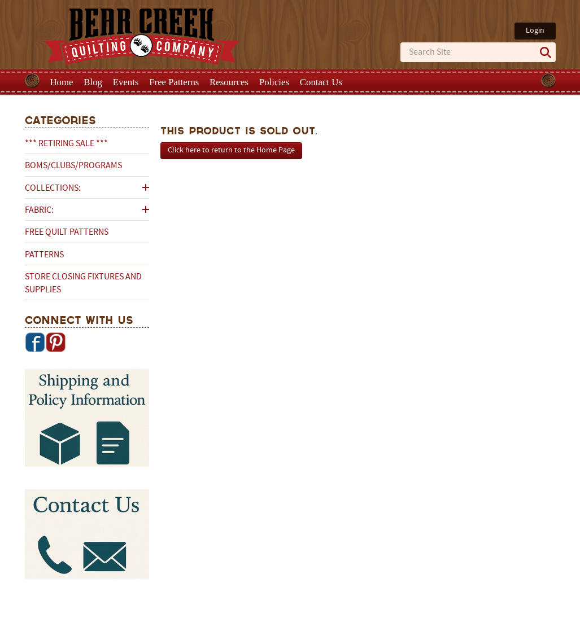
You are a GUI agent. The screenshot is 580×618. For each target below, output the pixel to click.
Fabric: (39, 210)
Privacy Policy (379, 608)
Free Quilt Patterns (66, 232)
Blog (93, 82)
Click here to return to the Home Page (231, 150)
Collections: (53, 188)
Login (535, 31)
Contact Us (321, 82)
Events (126, 82)
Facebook (35, 342)
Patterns (44, 255)
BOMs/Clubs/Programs (73, 165)
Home (61, 82)
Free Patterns (174, 82)
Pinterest (55, 342)
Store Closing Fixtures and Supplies (83, 283)
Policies (274, 82)
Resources (229, 82)
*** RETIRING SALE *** (66, 143)
